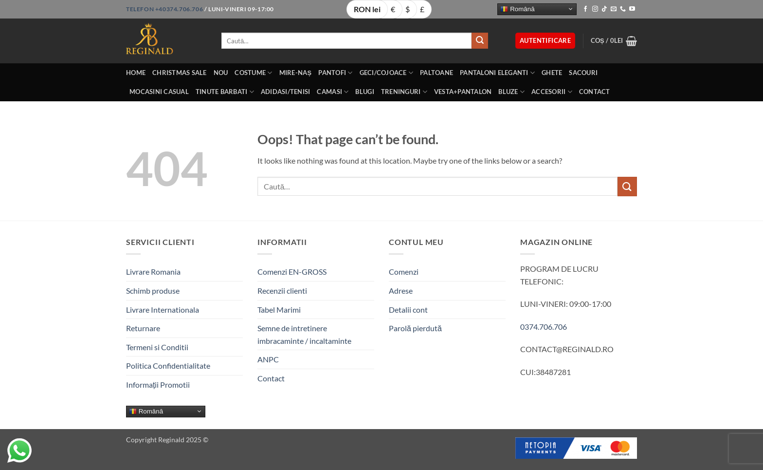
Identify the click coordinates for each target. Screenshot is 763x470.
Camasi (332, 91)
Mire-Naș (295, 72)
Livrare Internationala (162, 309)
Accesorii (551, 91)
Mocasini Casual (159, 91)
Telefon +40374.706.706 (164, 9)
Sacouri (583, 72)
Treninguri (404, 91)
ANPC (268, 359)
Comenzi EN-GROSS (292, 271)
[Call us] (623, 9)
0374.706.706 (543, 326)
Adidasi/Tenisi (285, 91)
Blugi (364, 91)
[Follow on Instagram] (595, 9)
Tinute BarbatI (225, 91)
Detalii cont (408, 309)
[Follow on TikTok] (604, 9)
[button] (545, 41)
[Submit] (480, 41)
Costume (253, 72)
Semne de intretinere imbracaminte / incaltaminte (304, 334)
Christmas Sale (179, 72)
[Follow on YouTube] (632, 9)
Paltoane (436, 72)
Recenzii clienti (282, 290)
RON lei (367, 9)
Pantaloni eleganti (497, 72)
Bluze (511, 91)
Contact (594, 91)
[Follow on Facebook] (585, 9)
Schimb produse (153, 290)
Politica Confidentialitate (168, 365)
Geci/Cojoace (387, 72)
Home (135, 72)
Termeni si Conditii (157, 347)
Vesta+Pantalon (463, 91)
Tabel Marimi (279, 309)
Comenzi (403, 271)
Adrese (401, 290)
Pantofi (335, 72)
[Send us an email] (614, 9)
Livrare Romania (153, 271)
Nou (221, 72)
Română (517, 9)
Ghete (552, 72)
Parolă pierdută (415, 328)
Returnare (143, 328)
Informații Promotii (158, 384)
